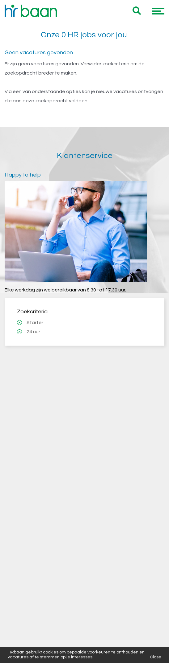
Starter (35, 272)
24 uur (33, 282)
